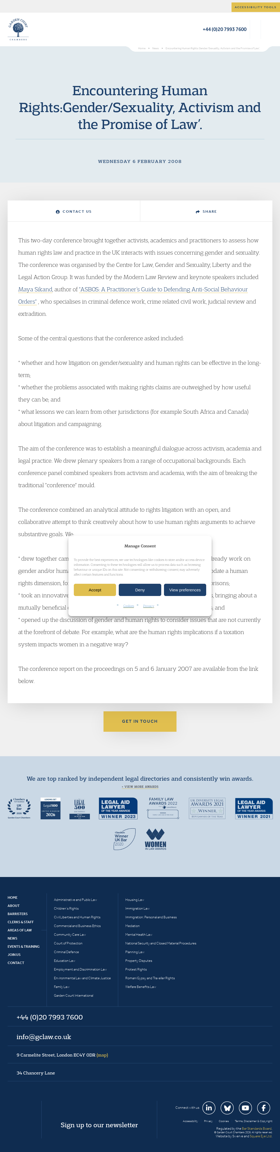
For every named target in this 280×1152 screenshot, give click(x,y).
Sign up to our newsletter (99, 1125)
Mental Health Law (138, 934)
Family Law (61, 987)
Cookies (128, 606)
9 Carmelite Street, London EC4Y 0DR (62, 1055)
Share (206, 211)
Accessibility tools (256, 7)
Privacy (148, 606)
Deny (140, 590)
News (12, 938)
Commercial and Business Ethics (77, 926)
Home (12, 897)
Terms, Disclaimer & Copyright (253, 1121)
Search (255, 29)
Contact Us (74, 211)
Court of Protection (68, 943)
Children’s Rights (66, 908)
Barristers (18, 914)
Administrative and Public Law (75, 900)
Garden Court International (73, 995)
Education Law (64, 961)
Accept (95, 590)
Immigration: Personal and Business (151, 917)
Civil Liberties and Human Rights (77, 917)
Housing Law (134, 900)
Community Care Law (70, 934)
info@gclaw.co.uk (44, 1037)
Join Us (14, 955)
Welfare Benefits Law (140, 987)
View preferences (185, 590)
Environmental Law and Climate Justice (82, 978)
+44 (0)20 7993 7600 (224, 29)
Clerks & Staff (21, 922)
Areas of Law (20, 930)
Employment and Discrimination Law (80, 969)
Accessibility (190, 1121)
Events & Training (23, 946)
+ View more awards (140, 787)
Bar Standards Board (257, 1128)
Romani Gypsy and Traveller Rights (150, 978)
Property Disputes (138, 961)
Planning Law (134, 952)
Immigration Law (137, 908)
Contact (16, 963)
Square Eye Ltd (261, 1136)
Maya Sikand (35, 289)
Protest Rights (136, 969)
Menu (267, 29)
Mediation (132, 926)
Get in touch (140, 721)
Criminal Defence (66, 952)
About (14, 906)
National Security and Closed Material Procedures (160, 943)
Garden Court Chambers (18, 29)
